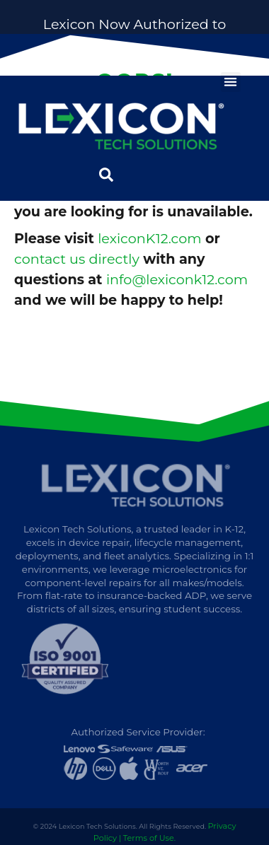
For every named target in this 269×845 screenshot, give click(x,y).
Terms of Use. (149, 838)
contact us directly (76, 258)
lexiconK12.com (149, 238)
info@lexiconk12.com (177, 279)
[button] (231, 82)
